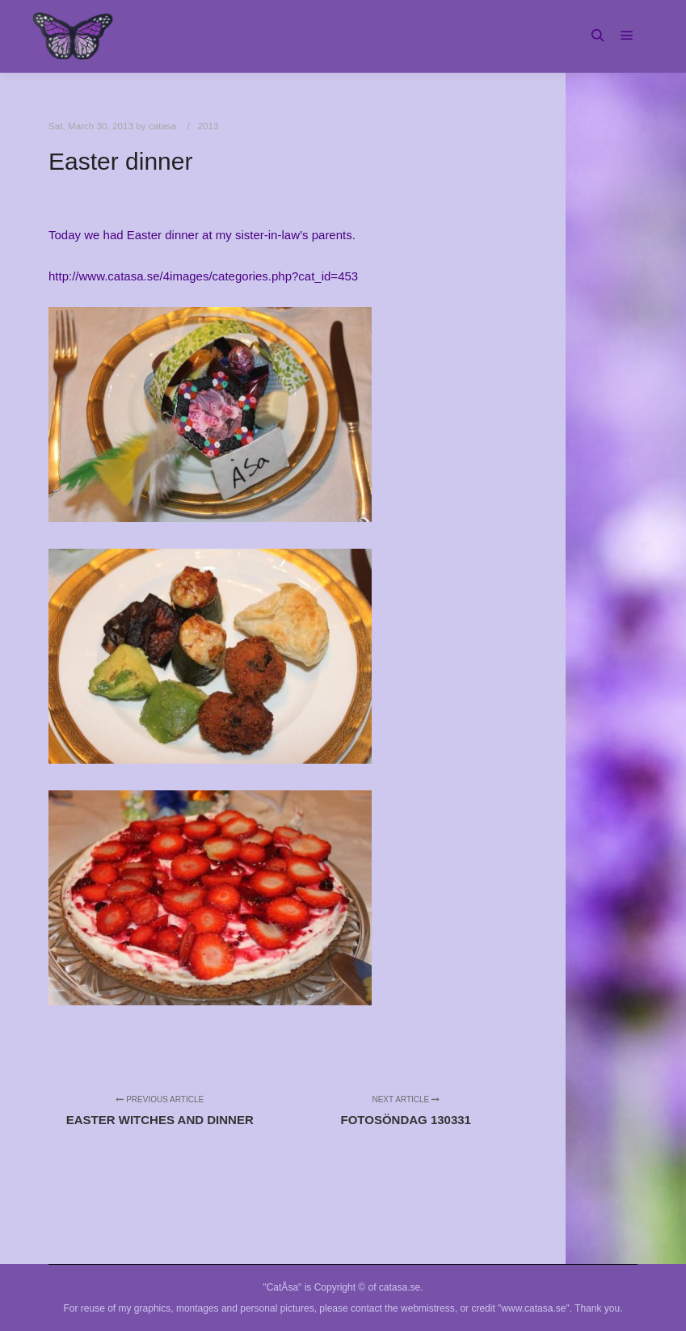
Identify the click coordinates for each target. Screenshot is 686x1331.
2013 (208, 125)
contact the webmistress (403, 1308)
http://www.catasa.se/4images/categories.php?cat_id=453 (203, 276)
